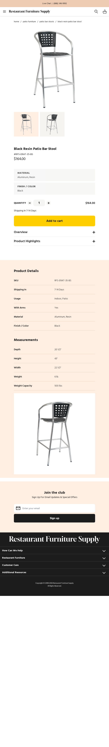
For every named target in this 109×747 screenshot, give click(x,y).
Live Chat (46, 3)
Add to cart (54, 220)
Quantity (20, 203)
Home (16, 21)
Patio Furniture (29, 21)
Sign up (54, 518)
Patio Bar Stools (47, 21)
